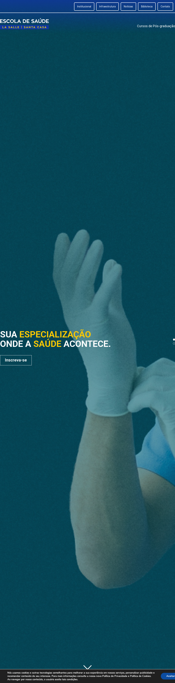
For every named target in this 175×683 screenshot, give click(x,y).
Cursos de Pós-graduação (156, 26)
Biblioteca (147, 6)
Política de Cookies (140, 676)
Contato (165, 6)
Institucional (84, 6)
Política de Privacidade (114, 676)
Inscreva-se (16, 360)
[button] (174, 340)
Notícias (128, 6)
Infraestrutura (107, 6)
